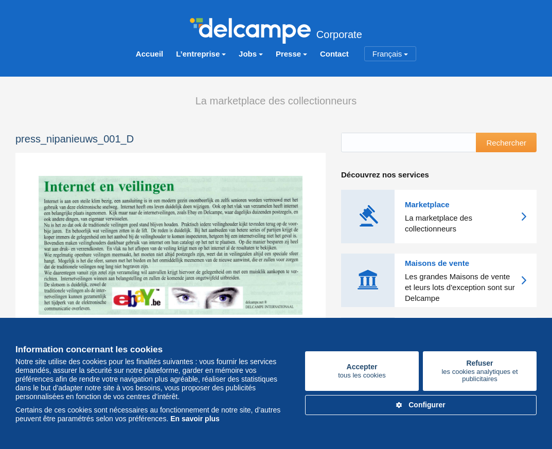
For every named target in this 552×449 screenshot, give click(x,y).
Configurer (421, 405)
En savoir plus (195, 419)
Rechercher (506, 142)
